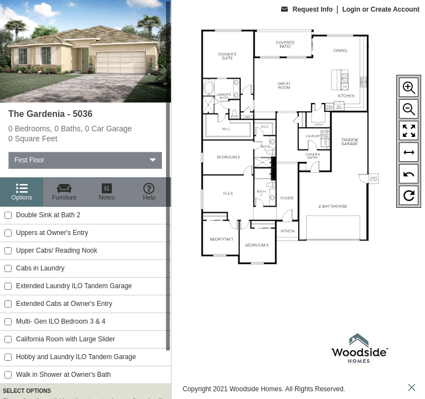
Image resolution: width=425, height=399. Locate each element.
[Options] (22, 192)
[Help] (149, 192)
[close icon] (412, 388)
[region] (85, 199)
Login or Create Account (380, 9)
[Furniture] (64, 192)
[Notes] (107, 192)
